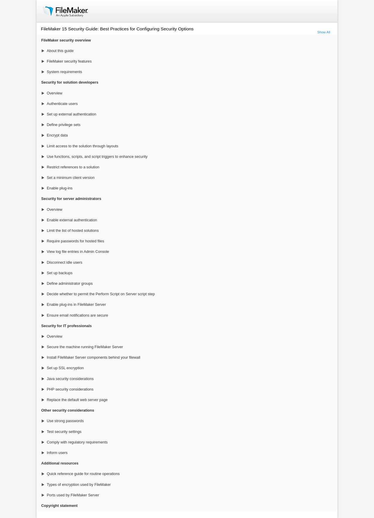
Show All (323, 32)
